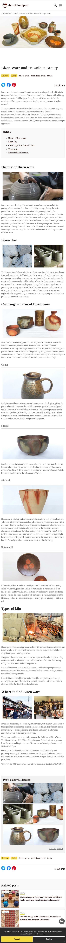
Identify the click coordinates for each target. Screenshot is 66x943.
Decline (49, 939)
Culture (8, 13)
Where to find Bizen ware (18, 153)
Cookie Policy (26, 934)
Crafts (15, 13)
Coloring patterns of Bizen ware (21, 145)
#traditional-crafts (38, 76)
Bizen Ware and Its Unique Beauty (40, 13)
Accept (17, 939)
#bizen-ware (24, 76)
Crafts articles (23, 13)
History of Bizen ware (17, 138)
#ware (49, 76)
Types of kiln (13, 149)
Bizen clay (12, 142)
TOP (2, 13)
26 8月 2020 (60, 85)
